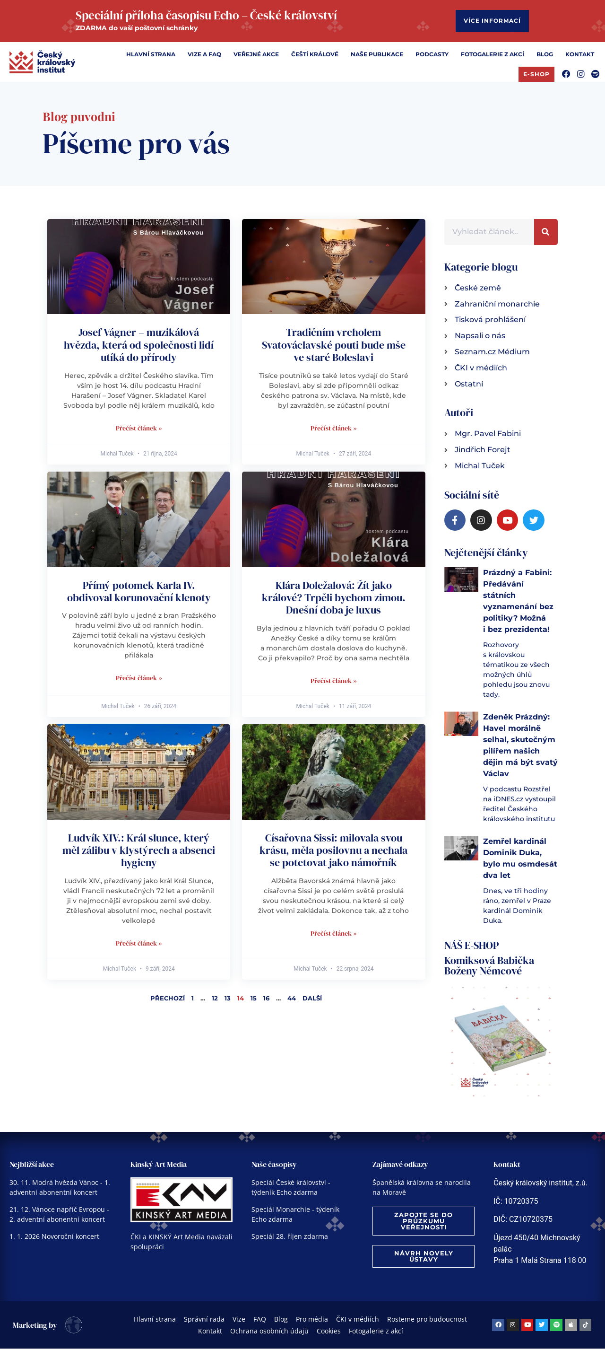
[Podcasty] (432, 56)
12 (215, 999)
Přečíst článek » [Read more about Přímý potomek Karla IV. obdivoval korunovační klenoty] (139, 679)
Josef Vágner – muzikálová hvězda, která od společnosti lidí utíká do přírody (139, 346)
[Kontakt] (579, 56)
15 (254, 999)
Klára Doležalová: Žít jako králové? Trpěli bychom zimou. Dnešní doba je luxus (334, 599)
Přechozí (167, 999)
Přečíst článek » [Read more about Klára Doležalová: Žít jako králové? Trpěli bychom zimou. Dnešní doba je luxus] (334, 682)
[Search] (546, 233)
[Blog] (544, 56)
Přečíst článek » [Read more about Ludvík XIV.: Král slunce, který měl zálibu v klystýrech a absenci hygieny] (139, 944)
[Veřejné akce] (256, 56)
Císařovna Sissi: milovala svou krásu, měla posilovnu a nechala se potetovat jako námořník (333, 851)
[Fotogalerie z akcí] (492, 56)
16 (266, 999)
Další (312, 999)
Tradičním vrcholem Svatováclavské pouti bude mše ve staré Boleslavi (334, 346)
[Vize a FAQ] (204, 56)
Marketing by (35, 1326)
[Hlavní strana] (151, 56)
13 (228, 999)
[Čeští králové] (315, 56)
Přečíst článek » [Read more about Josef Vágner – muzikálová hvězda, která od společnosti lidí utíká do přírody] (139, 429)
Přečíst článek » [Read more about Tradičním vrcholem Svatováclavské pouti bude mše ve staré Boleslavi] (334, 429)
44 (291, 999)
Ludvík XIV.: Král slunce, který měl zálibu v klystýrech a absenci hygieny (138, 851)
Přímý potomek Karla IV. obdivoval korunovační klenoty (139, 592)
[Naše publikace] (377, 56)
